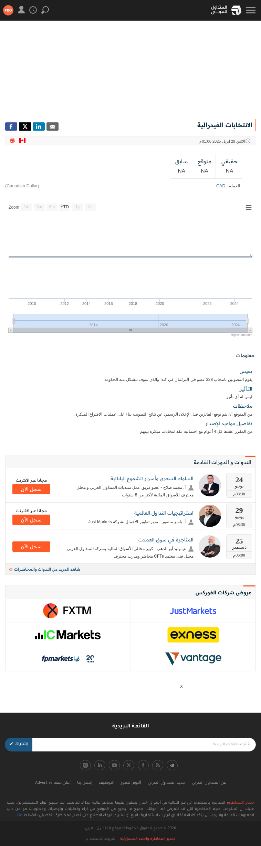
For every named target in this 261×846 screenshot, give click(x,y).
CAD (221, 186)
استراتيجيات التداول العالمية (164, 513)
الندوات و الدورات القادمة (222, 462)
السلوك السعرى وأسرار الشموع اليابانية (152, 478)
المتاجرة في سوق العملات (166, 540)
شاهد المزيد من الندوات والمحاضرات (44, 569)
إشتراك (18, 744)
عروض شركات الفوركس (223, 592)
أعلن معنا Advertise (53, 783)
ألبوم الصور (131, 783)
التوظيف (106, 783)
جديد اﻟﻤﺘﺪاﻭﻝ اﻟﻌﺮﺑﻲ (166, 783)
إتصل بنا (84, 783)
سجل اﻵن (31, 489)
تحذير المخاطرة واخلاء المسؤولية (147, 839)
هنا (19, 815)
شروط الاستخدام (101, 839)
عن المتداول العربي (209, 783)
